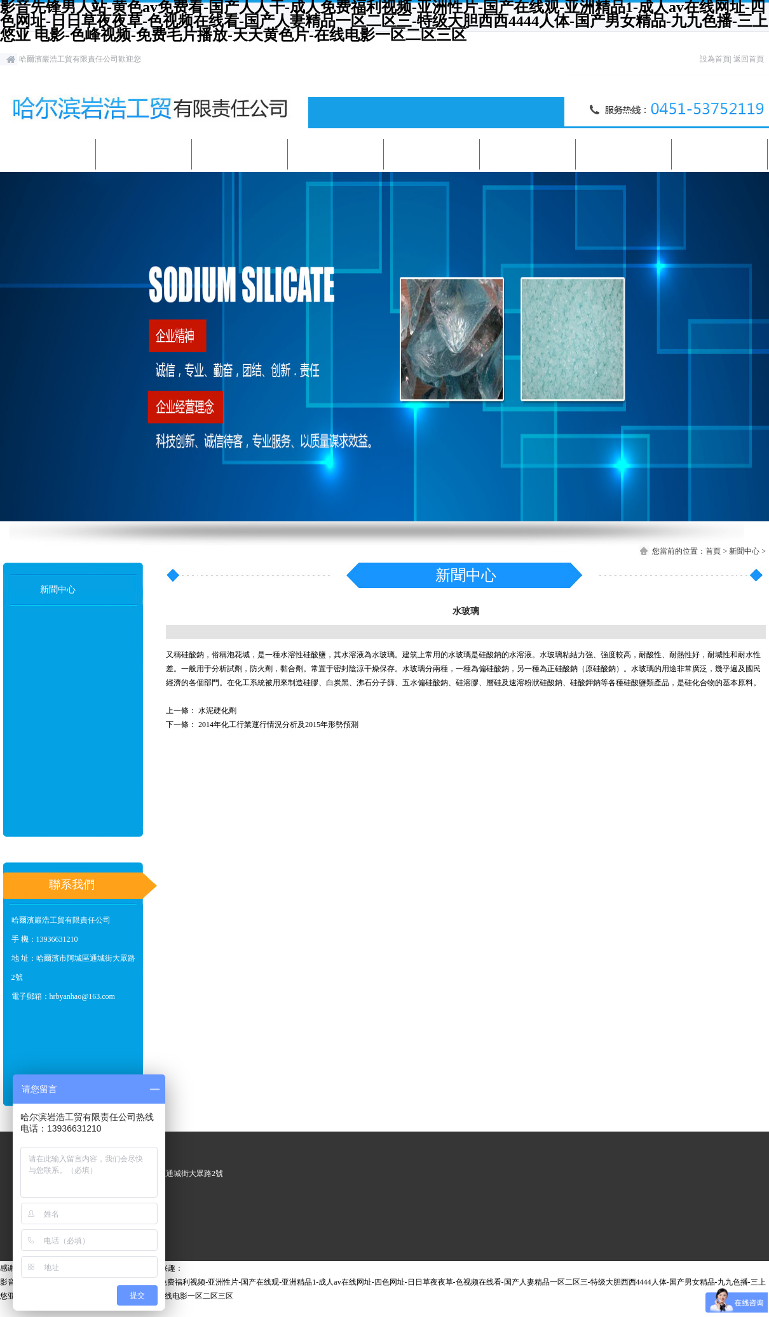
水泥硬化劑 (217, 710)
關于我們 (143, 154)
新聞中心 (239, 154)
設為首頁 (715, 59)
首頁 (48, 154)
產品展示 (335, 154)
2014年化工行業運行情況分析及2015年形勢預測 (278, 724)
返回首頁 (748, 59)
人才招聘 (527, 154)
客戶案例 (431, 154)
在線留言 (623, 154)
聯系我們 (719, 154)
